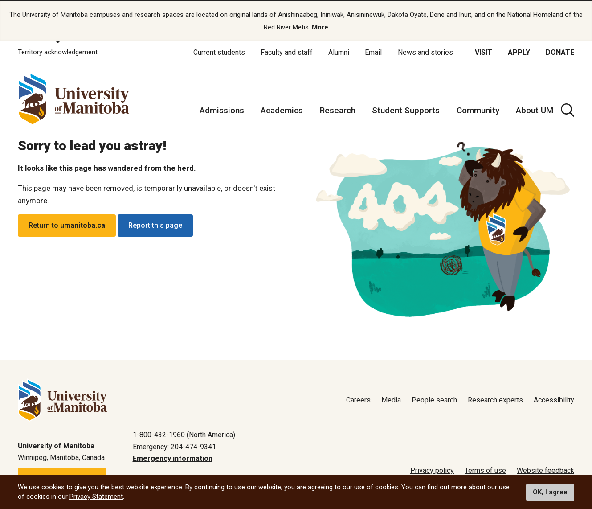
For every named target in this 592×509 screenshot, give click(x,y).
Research (337, 110)
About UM (534, 110)
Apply (519, 52)
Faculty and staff (287, 52)
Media (391, 400)
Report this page (155, 226)
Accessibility (554, 400)
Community (478, 110)
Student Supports (406, 110)
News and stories (425, 52)
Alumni (338, 52)
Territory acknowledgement (58, 52)
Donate (560, 52)
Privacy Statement (96, 497)
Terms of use (485, 470)
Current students (219, 52)
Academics (282, 110)
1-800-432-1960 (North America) (184, 435)
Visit (483, 52)
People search (434, 400)
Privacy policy (432, 470)
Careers (358, 400)
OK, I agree (550, 492)
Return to (67, 226)
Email (373, 52)
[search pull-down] (567, 110)
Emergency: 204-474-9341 (174, 447)
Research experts (495, 400)
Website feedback (545, 470)
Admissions (222, 110)
